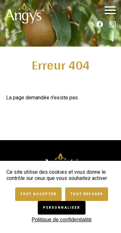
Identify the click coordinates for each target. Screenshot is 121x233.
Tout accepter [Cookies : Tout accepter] (38, 194)
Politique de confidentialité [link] (62, 219)
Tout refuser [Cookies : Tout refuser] (86, 194)
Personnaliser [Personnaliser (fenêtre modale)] (61, 207)
